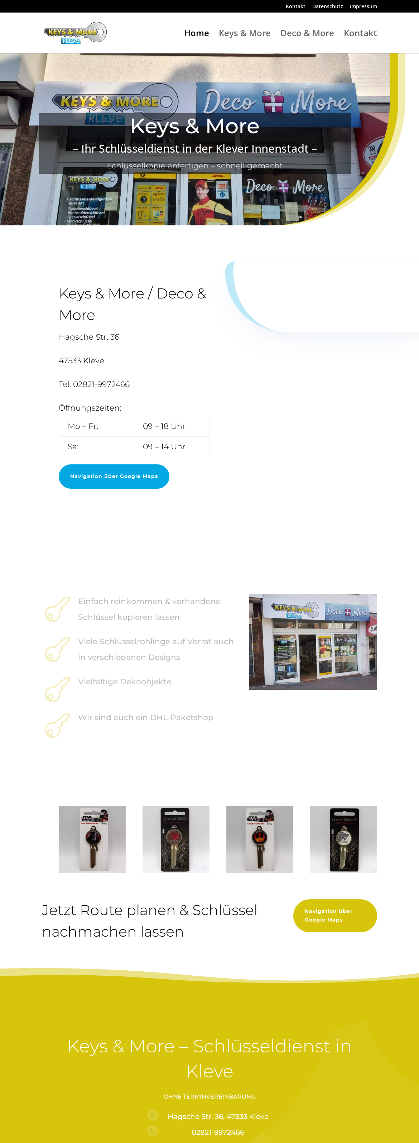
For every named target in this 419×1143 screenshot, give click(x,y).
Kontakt (295, 7)
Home (196, 34)
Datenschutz (327, 7)
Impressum (363, 7)
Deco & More (307, 34)
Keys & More (245, 34)
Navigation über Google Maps (114, 476)
